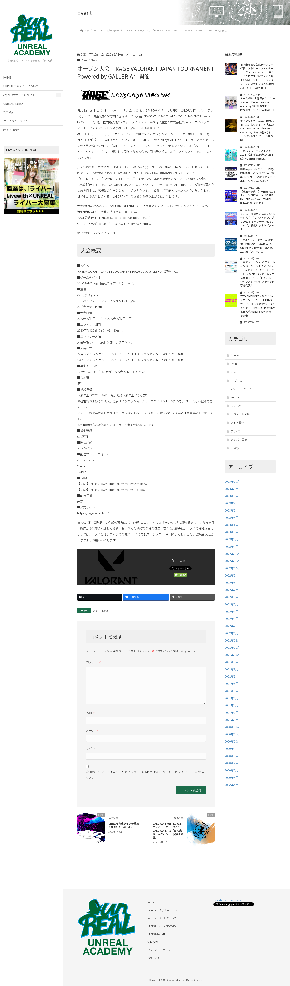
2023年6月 (231, 514)
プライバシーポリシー (17, 121)
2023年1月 (231, 550)
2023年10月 (232, 485)
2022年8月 (231, 586)
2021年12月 (232, 644)
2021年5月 (231, 695)
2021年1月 (231, 724)
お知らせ (236, 410)
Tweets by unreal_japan (228, 900)
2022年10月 (232, 572)
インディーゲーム (241, 393)
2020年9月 (231, 752)
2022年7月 (231, 594)
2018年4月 (231, 788)
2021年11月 (232, 651)
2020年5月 (231, 781)
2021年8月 (231, 673)
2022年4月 (231, 615)
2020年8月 (231, 760)
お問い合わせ (11, 130)
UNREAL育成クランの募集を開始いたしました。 (123, 825)
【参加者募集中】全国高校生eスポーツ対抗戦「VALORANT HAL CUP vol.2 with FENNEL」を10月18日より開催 (257, 201)
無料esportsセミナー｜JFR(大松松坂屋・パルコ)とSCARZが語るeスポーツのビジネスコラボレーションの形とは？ (258, 178)
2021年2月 (231, 716)
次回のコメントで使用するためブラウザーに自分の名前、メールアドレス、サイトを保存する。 (145, 775)
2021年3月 (231, 709)
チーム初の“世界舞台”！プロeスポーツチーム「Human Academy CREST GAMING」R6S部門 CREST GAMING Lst (257, 106)
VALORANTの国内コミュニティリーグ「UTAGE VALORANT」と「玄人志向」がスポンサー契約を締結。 (168, 831)
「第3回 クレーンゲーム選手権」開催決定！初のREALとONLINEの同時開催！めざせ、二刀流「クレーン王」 (258, 249)
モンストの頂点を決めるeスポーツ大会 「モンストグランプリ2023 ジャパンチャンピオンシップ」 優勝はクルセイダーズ (257, 225)
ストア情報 (237, 426)
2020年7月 (231, 767)
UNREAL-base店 (13, 103)
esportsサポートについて (19, 95)
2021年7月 (231, 680)
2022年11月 (232, 565)
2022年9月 (231, 579)
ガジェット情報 (240, 418)
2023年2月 (231, 543)
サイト (90, 748)
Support (235, 401)
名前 (90, 712)
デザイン (236, 435)
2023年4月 (231, 528)
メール (92, 730)
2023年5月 (231, 521)
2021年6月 (231, 687)
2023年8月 (231, 500)
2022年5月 (231, 608)
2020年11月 (232, 738)
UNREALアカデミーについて (21, 86)
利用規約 (8, 112)
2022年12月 (232, 557)
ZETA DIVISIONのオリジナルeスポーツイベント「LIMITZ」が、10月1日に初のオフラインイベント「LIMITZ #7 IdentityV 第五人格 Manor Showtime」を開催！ (257, 309)
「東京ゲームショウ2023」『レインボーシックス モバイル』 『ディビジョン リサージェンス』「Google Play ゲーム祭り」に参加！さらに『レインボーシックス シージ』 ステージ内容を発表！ (257, 277)
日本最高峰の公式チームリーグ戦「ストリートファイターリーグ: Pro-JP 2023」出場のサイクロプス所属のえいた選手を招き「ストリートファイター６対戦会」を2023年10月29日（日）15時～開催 (257, 76)
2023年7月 (231, 507)
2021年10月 (232, 659)
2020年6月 (231, 774)
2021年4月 (231, 702)
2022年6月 (231, 601)
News (94, 60)
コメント (93, 662)
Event (84, 60)
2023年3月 (231, 536)
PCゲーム (236, 384)
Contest (235, 359)
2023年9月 (231, 493)
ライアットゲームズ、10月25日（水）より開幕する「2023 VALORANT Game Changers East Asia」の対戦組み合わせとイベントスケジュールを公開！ (257, 134)
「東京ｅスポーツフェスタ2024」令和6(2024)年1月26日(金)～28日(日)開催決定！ (257, 158)
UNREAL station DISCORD (161, 926)
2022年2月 (231, 630)
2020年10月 (232, 745)
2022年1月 (231, 637)
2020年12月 (232, 731)
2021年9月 (231, 666)
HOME (7, 77)
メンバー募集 (239, 443)
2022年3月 (231, 622)
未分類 (235, 452)
